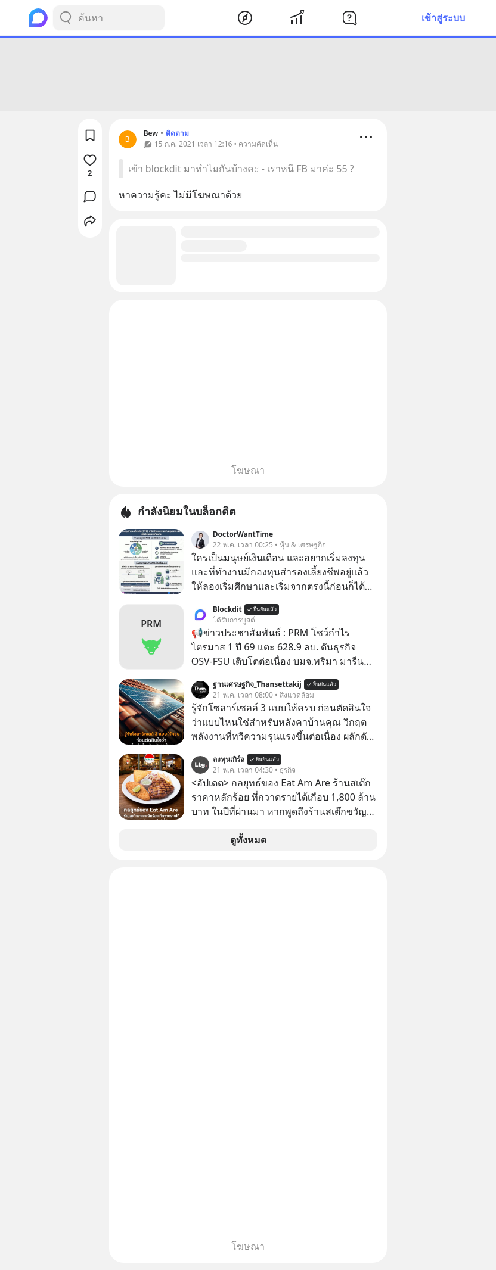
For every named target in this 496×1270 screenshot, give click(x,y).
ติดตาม (177, 133)
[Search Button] (66, 18)
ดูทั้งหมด (248, 839)
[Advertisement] (248, 74)
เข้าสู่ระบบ (443, 17)
